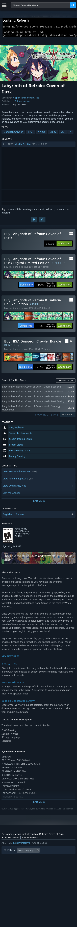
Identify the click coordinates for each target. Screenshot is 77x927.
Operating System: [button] (53, 862)
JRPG (53, 133)
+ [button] (70, 133)
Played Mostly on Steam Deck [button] (20, 862)
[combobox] (40, 5)
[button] (38, 146)
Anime (41, 133)
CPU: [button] (6, 867)
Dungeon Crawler (13, 133)
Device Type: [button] (34, 867)
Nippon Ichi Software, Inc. (26, 99)
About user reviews (10, 839)
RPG (30, 133)
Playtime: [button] (54, 857)
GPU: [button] (18, 867)
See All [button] (66, 416)
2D (62, 133)
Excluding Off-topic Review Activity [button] (23, 857)
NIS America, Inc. (22, 103)
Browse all (66, 382)
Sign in (5, 211)
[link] (45, 286)
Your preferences (30, 839)
